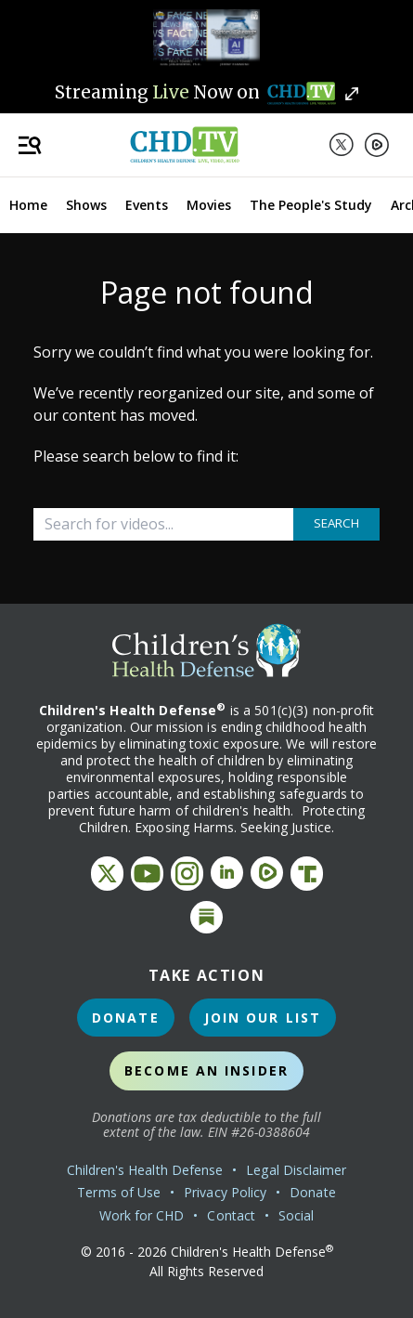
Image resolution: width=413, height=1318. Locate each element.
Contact (231, 1215)
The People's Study (311, 205)
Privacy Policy (225, 1192)
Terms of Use (119, 1192)
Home (28, 205)
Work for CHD (142, 1215)
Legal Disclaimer (296, 1170)
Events (146, 205)
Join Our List (262, 1017)
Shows (86, 205)
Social (296, 1215)
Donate (126, 1017)
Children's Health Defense (145, 1170)
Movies (209, 205)
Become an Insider (206, 1070)
